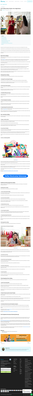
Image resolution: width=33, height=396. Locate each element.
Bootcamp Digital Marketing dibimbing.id (5, 320)
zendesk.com (3, 59)
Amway (12, 168)
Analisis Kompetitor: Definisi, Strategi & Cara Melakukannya (10, 311)
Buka (16, 331)
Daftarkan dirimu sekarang (26, 326)
